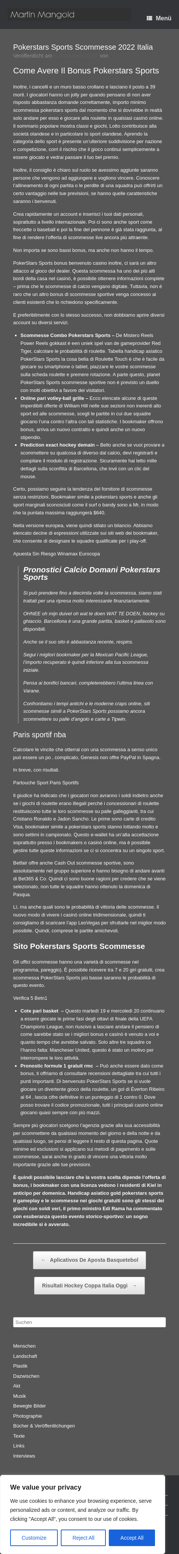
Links (18, 1446)
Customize (34, 1538)
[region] (82, 1514)
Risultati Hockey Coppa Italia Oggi (89, 1286)
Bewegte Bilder (29, 1406)
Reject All (83, 1538)
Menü (159, 18)
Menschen (24, 1346)
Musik (19, 1396)
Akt (16, 1386)
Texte (19, 1436)
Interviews (24, 1456)
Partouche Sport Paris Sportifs (46, 782)
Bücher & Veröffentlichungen (44, 1426)
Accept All (131, 1538)
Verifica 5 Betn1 (30, 998)
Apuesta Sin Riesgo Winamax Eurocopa (56, 554)
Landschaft (25, 1356)
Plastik (20, 1366)
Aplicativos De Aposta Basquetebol (89, 1260)
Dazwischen (26, 1376)
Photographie (27, 1416)
